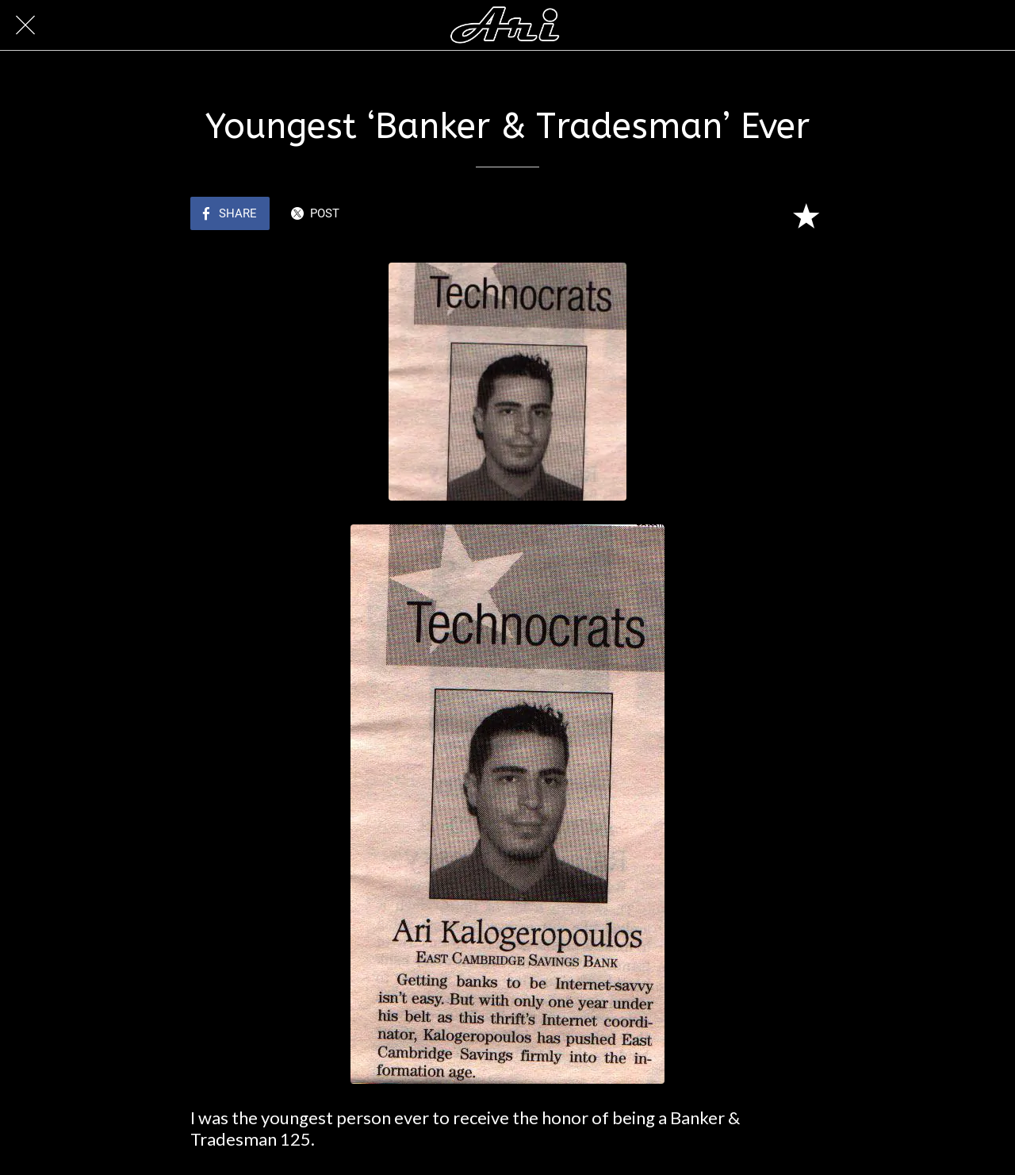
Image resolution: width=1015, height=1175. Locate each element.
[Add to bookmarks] (806, 215)
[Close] (25, 25)
